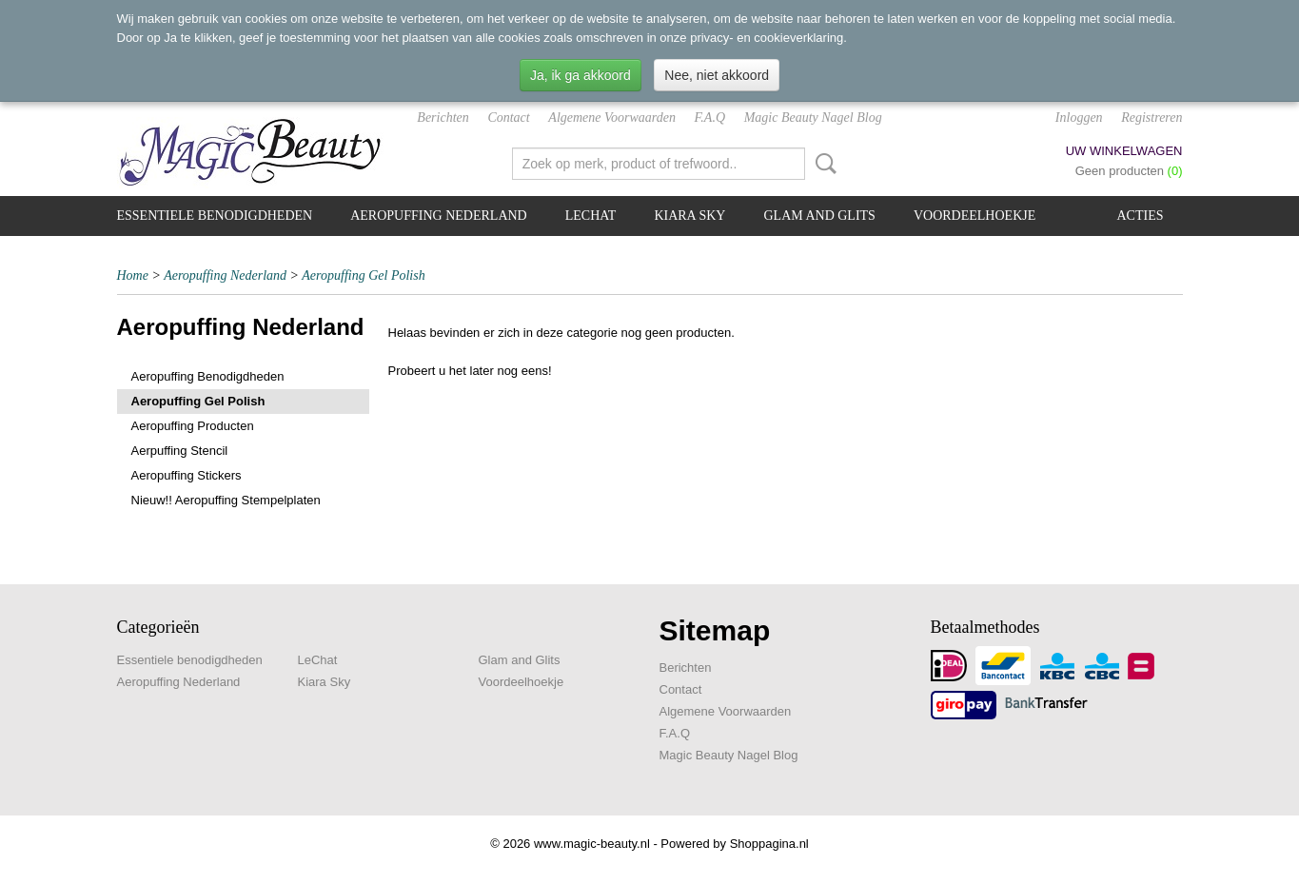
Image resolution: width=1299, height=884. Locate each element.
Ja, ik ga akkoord (580, 75)
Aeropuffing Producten (192, 426)
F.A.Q (710, 117)
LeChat (591, 215)
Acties (1140, 215)
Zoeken (822, 163)
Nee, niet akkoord (716, 75)
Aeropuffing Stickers (186, 475)
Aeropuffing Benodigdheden (208, 376)
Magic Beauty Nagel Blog (813, 117)
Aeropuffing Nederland (438, 215)
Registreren (1151, 117)
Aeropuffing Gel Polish (363, 275)
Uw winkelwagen (1124, 151)
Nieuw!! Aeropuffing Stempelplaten (226, 500)
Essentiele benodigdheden (215, 215)
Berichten (442, 117)
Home (132, 275)
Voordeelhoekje (974, 215)
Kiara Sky (689, 215)
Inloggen (1079, 117)
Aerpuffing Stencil (179, 450)
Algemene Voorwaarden (612, 117)
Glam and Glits (819, 215)
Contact (508, 117)
